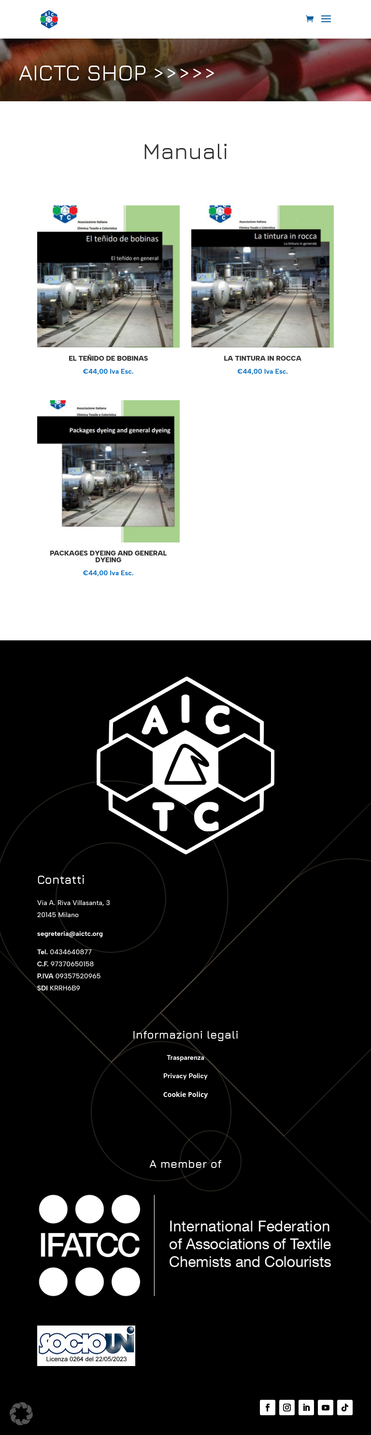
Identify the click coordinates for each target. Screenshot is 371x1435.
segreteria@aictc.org (70, 934)
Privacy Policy (185, 1076)
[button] (21, 1414)
